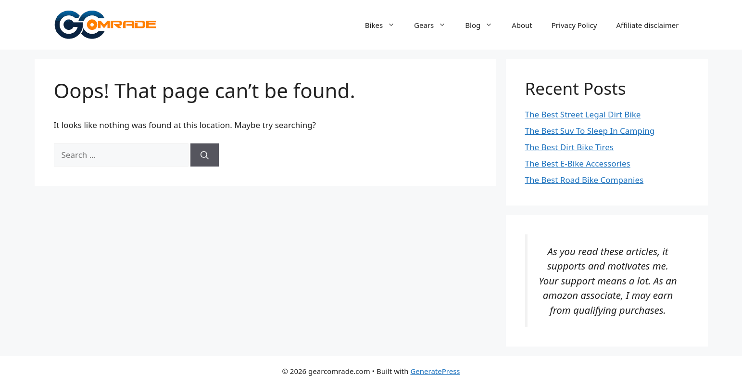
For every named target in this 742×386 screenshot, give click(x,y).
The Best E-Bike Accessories (577, 163)
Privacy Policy (574, 25)
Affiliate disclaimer (647, 25)
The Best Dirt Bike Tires (569, 147)
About (522, 25)
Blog (483, 25)
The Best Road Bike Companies (584, 179)
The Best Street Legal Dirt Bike (583, 114)
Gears (434, 25)
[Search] (204, 155)
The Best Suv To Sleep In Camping (590, 130)
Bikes (384, 25)
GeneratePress (435, 371)
